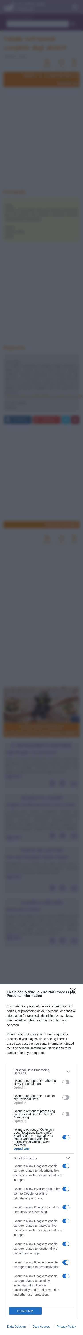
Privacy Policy (66, 1326)
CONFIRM (25, 1311)
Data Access (41, 1326)
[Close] (74, 992)
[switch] (65, 1082)
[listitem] (41, 1071)
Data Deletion (16, 1326)
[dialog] (41, 1159)
